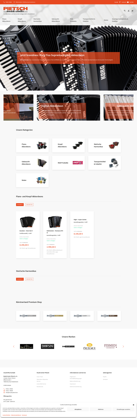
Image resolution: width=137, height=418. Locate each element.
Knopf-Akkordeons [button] (22, 20)
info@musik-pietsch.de (12, 392)
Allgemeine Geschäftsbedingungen (76, 377)
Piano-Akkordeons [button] (6, 20)
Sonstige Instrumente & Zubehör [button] (120, 20)
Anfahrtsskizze (7, 385)
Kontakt (116, 2)
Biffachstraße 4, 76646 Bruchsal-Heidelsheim (25, 2)
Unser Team (40, 376)
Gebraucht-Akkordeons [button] (56, 20)
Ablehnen (100, 409)
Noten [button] (106, 20)
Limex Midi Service (41, 384)
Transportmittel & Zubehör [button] (89, 20)
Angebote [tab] (20, 204)
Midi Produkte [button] (73, 20)
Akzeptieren (78, 409)
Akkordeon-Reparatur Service (42, 380)
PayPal (104, 376)
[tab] (64, 88)
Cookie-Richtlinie (6, 415)
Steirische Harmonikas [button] (37, 20)
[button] (133, 405)
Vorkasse (105, 379)
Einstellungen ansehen (123, 409)
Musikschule (40, 386)
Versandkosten (32, 248)
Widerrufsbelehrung (75, 381)
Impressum (24, 415)
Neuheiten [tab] (29, 204)
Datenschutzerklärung (16, 415)
